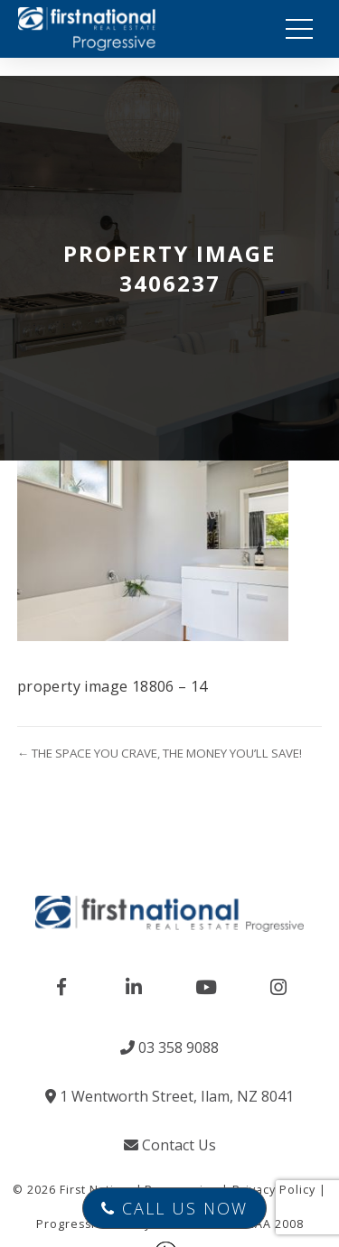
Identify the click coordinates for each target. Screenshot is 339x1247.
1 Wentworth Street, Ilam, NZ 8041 (169, 1096)
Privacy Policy (273, 1189)
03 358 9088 (169, 1047)
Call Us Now (174, 1208)
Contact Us (170, 1145)
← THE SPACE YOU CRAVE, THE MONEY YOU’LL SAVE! (159, 753)
